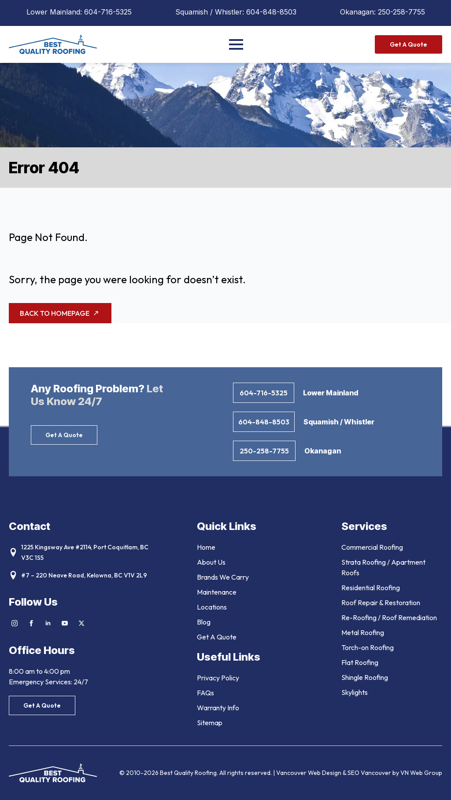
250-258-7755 (401, 11)
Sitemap (209, 722)
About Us (211, 562)
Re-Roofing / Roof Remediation (389, 617)
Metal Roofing (362, 632)
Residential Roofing (370, 587)
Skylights (354, 692)
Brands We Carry (223, 577)
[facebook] (31, 623)
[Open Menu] (236, 44)
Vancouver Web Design (309, 773)
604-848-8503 (271, 11)
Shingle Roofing (364, 677)
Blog (204, 621)
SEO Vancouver (369, 773)
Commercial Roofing (372, 547)
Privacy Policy (218, 677)
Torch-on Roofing (367, 647)
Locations (212, 607)
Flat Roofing (359, 662)
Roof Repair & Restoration (380, 602)
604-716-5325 (108, 11)
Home (206, 547)
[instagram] (14, 623)
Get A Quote (217, 636)
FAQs (205, 692)
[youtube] (64, 623)
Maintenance (217, 592)
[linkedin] (48, 623)
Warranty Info (218, 707)
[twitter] (81, 623)
